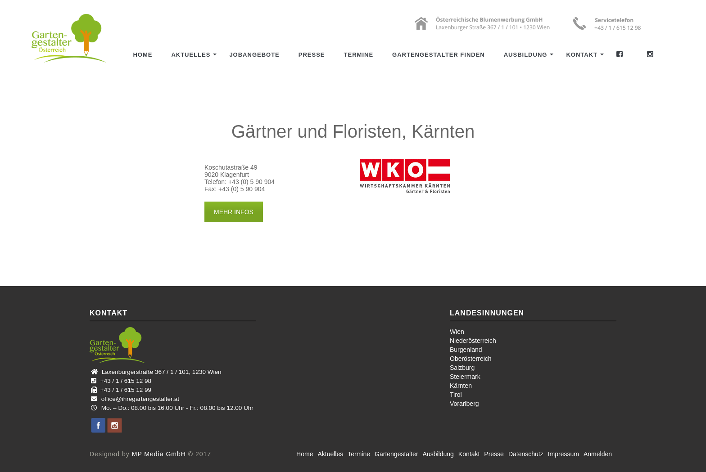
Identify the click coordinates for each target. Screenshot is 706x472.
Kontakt (581, 54)
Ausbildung (526, 54)
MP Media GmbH (159, 454)
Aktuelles (190, 54)
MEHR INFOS (233, 212)
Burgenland (466, 349)
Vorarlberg (464, 403)
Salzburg (462, 367)
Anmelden (598, 454)
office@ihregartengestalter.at (140, 399)
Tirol (456, 394)
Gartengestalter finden (438, 54)
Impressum (563, 454)
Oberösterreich (471, 358)
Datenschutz (525, 454)
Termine (359, 54)
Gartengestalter (396, 454)
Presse (312, 54)
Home (142, 54)
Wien (457, 331)
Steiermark (465, 376)
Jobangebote (254, 54)
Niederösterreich (473, 340)
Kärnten (461, 385)
